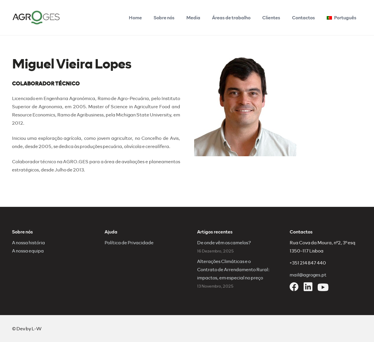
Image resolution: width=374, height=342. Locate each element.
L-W (36, 328)
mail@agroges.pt (308, 274)
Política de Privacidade (129, 242)
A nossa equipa (28, 250)
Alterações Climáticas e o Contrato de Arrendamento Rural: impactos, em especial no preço (233, 269)
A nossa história (28, 242)
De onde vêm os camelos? (224, 242)
